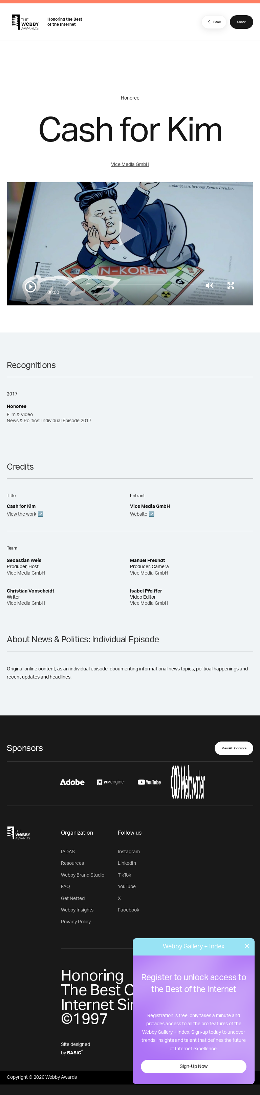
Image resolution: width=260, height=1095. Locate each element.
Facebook (128, 910)
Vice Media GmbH (130, 164)
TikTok (124, 875)
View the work (21, 514)
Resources (72, 863)
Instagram (129, 852)
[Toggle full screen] (230, 285)
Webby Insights (77, 910)
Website (138, 514)
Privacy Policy (76, 922)
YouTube (127, 886)
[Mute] (209, 285)
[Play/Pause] (30, 287)
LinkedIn (127, 863)
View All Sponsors (234, 748)
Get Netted (73, 898)
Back (213, 21)
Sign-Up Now (194, 1066)
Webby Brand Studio (82, 875)
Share (241, 22)
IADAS (68, 852)
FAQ (65, 886)
